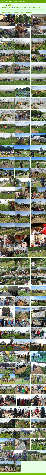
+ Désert (42, 10)
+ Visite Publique (41, 9)
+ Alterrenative (27, 9)
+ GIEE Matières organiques (6, 9)
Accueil (2, 5)
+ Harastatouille (28, 12)
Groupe (10, 5)
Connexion (43, 1)
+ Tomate (22, 12)
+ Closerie (25, 10)
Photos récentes (22, 1)
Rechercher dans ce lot (7, 7)
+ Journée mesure (31, 10)
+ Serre (21, 9)
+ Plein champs (15, 9)
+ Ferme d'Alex (4, 12)
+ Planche (10, 12)
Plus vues (16, 1)
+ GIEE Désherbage (36, 7)
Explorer (6, 1)
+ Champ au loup (19, 10)
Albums (2, 1)
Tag (4, 5)
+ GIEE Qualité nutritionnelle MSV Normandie (23, 7)
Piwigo (25, 473)
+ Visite (12, 10)
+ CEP (37, 10)
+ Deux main (34, 9)
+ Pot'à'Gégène (16, 12)
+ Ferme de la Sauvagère (5, 10)
